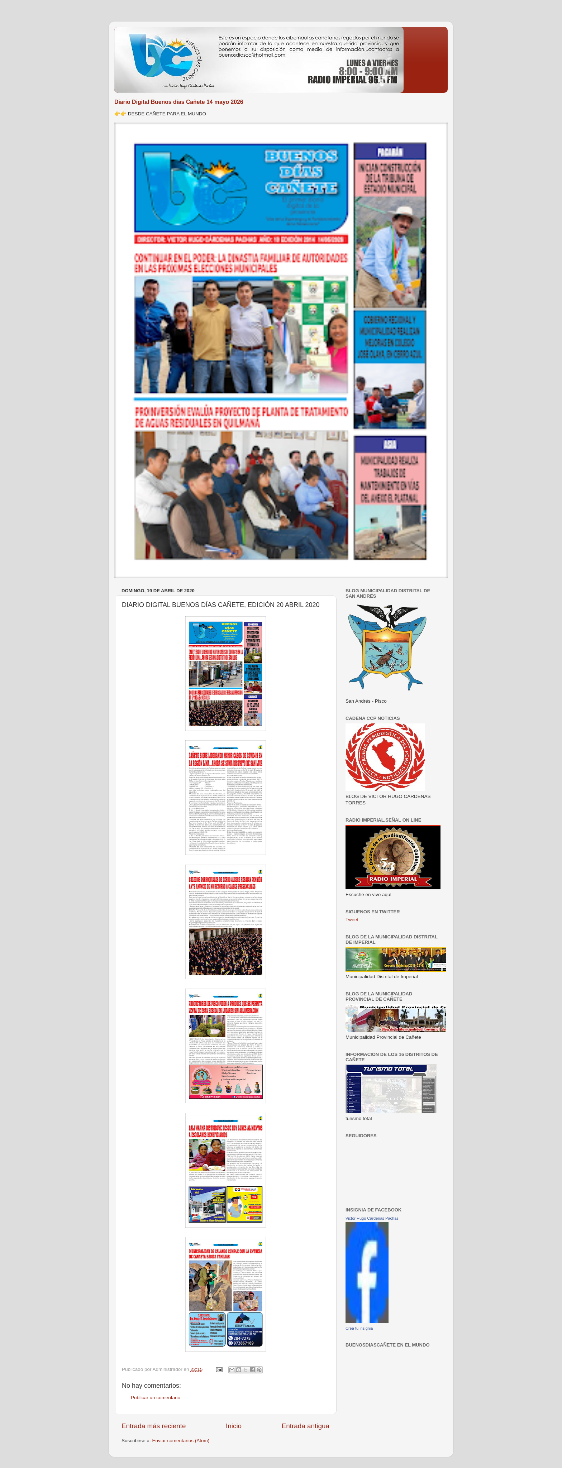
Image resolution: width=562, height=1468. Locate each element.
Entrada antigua (305, 1426)
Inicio (234, 1426)
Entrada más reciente (154, 1426)
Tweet (352, 919)
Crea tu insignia (359, 1328)
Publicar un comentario (155, 1397)
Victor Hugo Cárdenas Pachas (372, 1218)
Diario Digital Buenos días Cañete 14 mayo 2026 (178, 102)
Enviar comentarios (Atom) (181, 1440)
